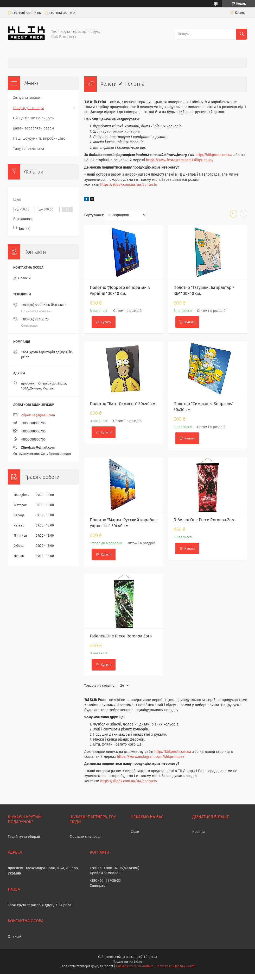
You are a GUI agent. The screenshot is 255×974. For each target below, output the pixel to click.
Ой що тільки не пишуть (33, 118)
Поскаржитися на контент (134, 966)
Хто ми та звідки (26, 98)
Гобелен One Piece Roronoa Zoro (204, 519)
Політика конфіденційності (175, 966)
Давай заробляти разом (33, 128)
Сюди (135, 832)
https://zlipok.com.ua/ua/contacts (128, 184)
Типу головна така (28, 148)
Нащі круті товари (28, 108)
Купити (106, 322)
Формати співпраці (85, 837)
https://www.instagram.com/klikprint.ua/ (180, 160)
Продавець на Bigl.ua (127, 961)
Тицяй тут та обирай (24, 837)
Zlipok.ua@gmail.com (38, 415)
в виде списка (243, 215)
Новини (198, 832)
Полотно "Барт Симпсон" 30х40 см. (123, 403)
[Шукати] (241, 34)
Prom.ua (151, 957)
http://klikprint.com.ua (213, 155)
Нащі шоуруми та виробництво (39, 138)
